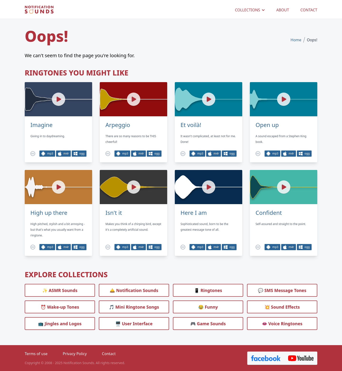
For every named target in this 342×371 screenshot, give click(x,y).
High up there (48, 213)
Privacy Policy (75, 353)
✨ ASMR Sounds (59, 290)
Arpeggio (117, 125)
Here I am (193, 213)
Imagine (41, 125)
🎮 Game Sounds (208, 323)
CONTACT (308, 10)
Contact (109, 353)
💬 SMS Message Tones (282, 290)
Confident (269, 213)
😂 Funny (208, 307)
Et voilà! (190, 125)
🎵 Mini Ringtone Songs (134, 307)
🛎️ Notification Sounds (134, 290)
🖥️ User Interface (133, 323)
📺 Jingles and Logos (60, 323)
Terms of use (36, 353)
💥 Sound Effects (282, 307)
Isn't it (113, 213)
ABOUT (282, 10)
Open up (267, 125)
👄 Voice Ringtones (282, 323)
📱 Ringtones (208, 290)
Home (295, 39)
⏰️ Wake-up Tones (60, 307)
